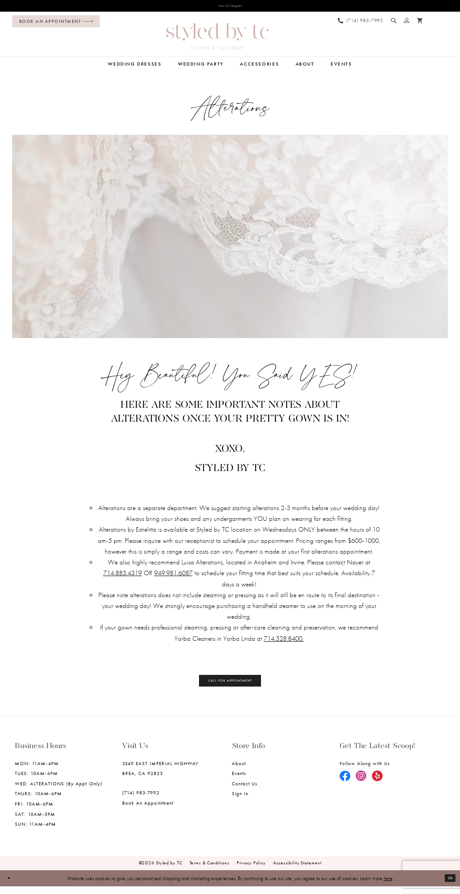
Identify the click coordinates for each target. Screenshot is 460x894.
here (388, 886)
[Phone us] (360, 23)
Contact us (244, 791)
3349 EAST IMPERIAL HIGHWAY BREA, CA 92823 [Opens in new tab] (160, 776)
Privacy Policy (251, 870)
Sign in (240, 801)
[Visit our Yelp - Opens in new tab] (377, 784)
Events (239, 781)
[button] (406, 23)
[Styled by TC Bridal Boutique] (217, 39)
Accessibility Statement (297, 870)
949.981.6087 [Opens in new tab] (173, 576)
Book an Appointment (148, 811)
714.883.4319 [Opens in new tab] (122, 576)
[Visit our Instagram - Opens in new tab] (361, 784)
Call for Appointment (230, 685)
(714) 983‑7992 (141, 800)
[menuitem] (54, 24)
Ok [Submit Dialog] (448, 885)
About (239, 771)
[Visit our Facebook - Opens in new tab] (345, 784)
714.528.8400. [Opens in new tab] (284, 641)
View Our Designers (230, 7)
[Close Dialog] (11, 886)
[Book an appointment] (55, 24)
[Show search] (393, 23)
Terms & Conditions (210, 870)
